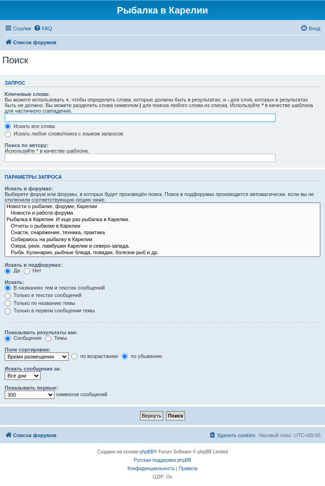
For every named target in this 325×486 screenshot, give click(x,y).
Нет (32, 270)
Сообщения (23, 338)
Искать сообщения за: (33, 368)
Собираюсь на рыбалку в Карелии (162, 239)
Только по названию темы (40, 303)
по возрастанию (94, 356)
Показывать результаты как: (41, 332)
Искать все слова (30, 126)
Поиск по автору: (26, 145)
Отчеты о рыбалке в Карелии (162, 226)
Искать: (14, 282)
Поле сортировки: (27, 349)
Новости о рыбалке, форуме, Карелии (162, 206)
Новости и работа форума (162, 213)
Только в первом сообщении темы (50, 310)
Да (12, 270)
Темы (56, 338)
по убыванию (142, 356)
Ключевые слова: (27, 94)
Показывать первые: (31, 388)
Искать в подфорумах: (33, 265)
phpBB (147, 451)
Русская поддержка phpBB (162, 460)
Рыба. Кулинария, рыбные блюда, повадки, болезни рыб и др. (162, 253)
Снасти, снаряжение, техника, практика (162, 233)
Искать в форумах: (29, 188)
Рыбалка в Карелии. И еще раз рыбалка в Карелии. (162, 219)
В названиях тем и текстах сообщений (55, 287)
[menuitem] (43, 28)
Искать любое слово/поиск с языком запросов (64, 133)
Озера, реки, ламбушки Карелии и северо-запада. (162, 246)
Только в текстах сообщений (43, 295)
